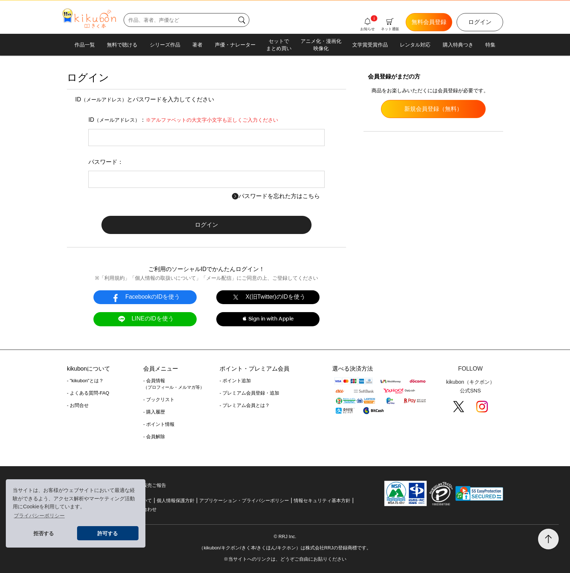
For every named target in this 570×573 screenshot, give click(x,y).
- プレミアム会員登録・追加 (249, 393)
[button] (267, 319)
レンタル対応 (415, 45)
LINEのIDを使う (144, 319)
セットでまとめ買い (279, 44)
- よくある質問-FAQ (88, 393)
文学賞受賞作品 (370, 45)
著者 (197, 45)
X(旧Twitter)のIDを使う (267, 297)
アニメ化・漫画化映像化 (321, 44)
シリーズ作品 (165, 45)
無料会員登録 (429, 22)
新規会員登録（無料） (433, 109)
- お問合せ (78, 405)
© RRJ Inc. (285, 536)
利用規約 (114, 278)
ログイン (479, 22)
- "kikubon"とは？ (85, 380)
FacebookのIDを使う (145, 297)
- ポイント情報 (158, 424)
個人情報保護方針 (175, 500)
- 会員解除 (154, 436)
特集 (490, 45)
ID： (183, 120)
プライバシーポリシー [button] (39, 515)
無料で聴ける (122, 45)
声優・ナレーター (235, 45)
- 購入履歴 (154, 412)
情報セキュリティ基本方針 (322, 500)
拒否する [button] (43, 533)
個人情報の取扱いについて (165, 278)
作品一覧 (85, 45)
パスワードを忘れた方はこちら (276, 196)
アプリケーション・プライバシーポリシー (244, 500)
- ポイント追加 (235, 380)
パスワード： (105, 162)
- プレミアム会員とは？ (245, 405)
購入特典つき (458, 45)
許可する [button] (107, 533)
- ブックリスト (158, 399)
